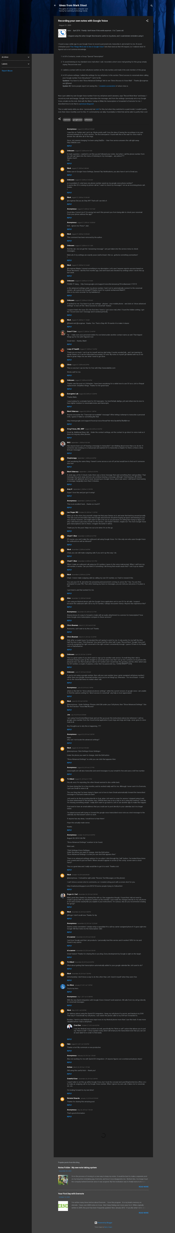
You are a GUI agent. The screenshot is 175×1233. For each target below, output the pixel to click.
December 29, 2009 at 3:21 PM (86, 612)
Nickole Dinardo (73, 1098)
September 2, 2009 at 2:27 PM (86, 501)
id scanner (71, 937)
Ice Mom (70, 985)
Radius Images (108, 1227)
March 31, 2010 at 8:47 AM (87, 625)
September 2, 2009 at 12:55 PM (83, 489)
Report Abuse (7, 71)
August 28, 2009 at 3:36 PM (93, 429)
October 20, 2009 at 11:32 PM (88, 512)
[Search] (151, 6)
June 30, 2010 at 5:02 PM (80, 701)
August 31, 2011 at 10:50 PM (80, 1044)
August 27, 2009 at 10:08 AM (86, 222)
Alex (69, 598)
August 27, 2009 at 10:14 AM (81, 265)
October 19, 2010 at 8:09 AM (80, 875)
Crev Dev (77, 1025)
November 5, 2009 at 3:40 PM (81, 549)
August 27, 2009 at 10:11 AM (84, 245)
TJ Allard (70, 779)
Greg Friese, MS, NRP (75, 429)
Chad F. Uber (72, 536)
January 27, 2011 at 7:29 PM (83, 985)
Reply (69, 146)
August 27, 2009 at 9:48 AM (80, 168)
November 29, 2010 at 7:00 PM (81, 973)
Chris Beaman (72, 625)
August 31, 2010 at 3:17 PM (83, 779)
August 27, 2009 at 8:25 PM (80, 365)
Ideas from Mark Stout (73, 5)
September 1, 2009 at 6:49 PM (87, 458)
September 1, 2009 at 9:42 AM (80, 442)
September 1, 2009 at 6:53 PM (88, 471)
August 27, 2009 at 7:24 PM (88, 349)
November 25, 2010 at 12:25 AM (87, 923)
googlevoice (77, 120)
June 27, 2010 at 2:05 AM (83, 672)
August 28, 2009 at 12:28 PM (88, 394)
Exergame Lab (72, 394)
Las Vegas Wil (72, 512)
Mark (69, 168)
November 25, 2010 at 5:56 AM (85, 937)
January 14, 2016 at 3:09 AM (89, 1098)
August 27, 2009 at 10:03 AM (84, 180)
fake (69, 1044)
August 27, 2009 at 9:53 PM (83, 380)
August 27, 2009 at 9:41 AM (83, 151)
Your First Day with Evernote (71, 1193)
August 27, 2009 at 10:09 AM (81, 234)
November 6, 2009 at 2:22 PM (81, 574)
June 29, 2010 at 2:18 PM (85, 687)
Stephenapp (72, 458)
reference (88, 120)
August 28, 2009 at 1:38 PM (87, 411)
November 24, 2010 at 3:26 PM (88, 894)
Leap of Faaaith (73, 349)
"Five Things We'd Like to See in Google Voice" (87, 47)
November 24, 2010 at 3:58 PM (81, 912)
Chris (69, 365)
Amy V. (69, 489)
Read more (144, 1187)
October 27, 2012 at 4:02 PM (90, 1025)
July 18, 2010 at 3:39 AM (78, 715)
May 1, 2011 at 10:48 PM (85, 997)
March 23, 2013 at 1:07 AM (81, 1067)
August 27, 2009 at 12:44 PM (86, 331)
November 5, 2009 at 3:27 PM (87, 536)
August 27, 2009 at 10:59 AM (84, 300)
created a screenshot (107, 86)
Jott (97, 109)
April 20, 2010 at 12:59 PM (83, 654)
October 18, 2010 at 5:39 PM (86, 835)
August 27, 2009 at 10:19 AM (84, 281)
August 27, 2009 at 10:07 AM (86, 209)
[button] (147, 21)
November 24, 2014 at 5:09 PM (88, 1079)
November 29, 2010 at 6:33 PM (84, 962)
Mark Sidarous (72, 411)
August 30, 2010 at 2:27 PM (85, 767)
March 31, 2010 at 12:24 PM (87, 637)
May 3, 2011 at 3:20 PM (79, 1010)
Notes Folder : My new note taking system (77, 1167)
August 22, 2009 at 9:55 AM (85, 129)
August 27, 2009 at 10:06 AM (81, 197)
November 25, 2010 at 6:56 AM (85, 950)
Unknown (70, 151)
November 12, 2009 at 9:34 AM (81, 598)
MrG (68, 442)
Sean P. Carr (72, 331)
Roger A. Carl (72, 894)
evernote (67, 120)
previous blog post (87, 104)
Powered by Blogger (103, 1223)
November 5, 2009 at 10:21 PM (87, 561)
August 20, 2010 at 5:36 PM (85, 734)
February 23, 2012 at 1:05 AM (86, 1055)
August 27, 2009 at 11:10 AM (81, 320)
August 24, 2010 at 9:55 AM (80, 748)
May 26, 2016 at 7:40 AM (85, 1110)
